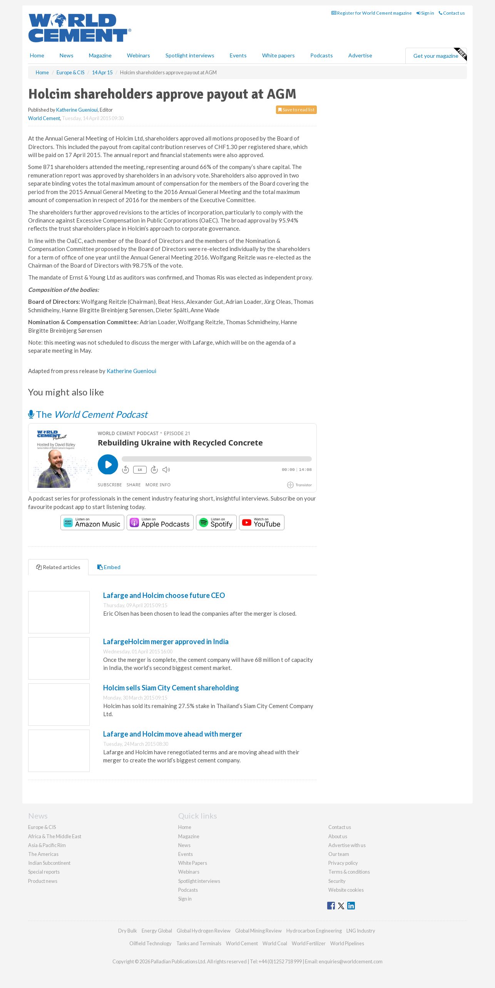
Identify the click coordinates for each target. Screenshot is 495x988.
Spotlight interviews (190, 55)
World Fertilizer (309, 943)
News (184, 845)
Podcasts (321, 55)
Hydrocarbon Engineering (314, 931)
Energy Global (157, 931)
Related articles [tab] (58, 567)
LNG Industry (360, 931)
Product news (42, 881)
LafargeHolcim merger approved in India (166, 641)
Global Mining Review (258, 931)
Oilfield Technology (150, 943)
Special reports (44, 872)
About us (337, 836)
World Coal (275, 943)
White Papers (192, 863)
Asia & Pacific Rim (47, 845)
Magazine (100, 55)
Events (238, 55)
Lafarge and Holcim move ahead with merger (172, 734)
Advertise (360, 55)
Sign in (425, 12)
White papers (278, 55)
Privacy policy (343, 863)
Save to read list (296, 109)
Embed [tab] (108, 567)
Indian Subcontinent (49, 863)
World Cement (44, 118)
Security (337, 881)
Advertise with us (347, 845)
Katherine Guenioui (77, 110)
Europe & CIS (42, 827)
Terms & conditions (349, 872)
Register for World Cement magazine (371, 12)
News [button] (67, 55)
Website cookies (346, 890)
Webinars (138, 55)
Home (37, 55)
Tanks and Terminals (198, 943)
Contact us (452, 12)
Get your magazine (440, 54)
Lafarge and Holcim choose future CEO (164, 595)
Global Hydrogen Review (204, 931)
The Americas (43, 854)
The (87, 414)
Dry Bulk (127, 931)
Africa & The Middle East (54, 836)
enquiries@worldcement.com (351, 961)
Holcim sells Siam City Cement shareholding (171, 687)
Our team (338, 854)
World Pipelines (347, 943)
